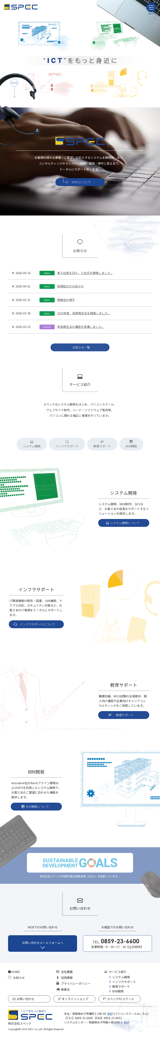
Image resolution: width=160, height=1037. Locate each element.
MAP (110, 1014)
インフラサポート (124, 982)
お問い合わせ (25, 999)
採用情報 (67, 978)
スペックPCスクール (120, 999)
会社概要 (67, 972)
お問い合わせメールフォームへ (42, 943)
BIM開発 (118, 991)
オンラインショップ (75, 999)
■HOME (14, 972)
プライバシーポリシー (75, 983)
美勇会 (65, 989)
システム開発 (121, 977)
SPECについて (81, 182)
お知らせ (19, 978)
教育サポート (121, 986)
